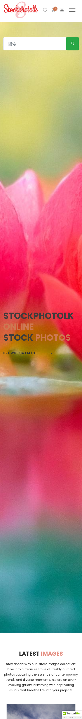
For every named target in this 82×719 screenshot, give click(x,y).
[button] (72, 715)
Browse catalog (20, 353)
